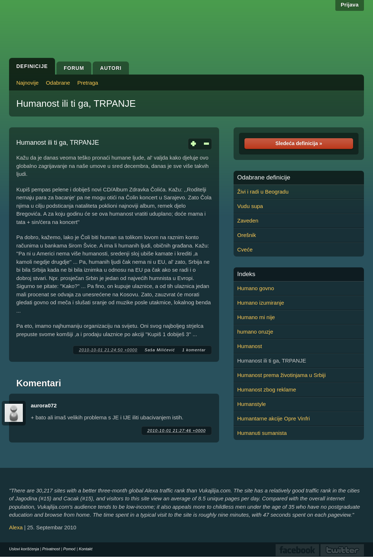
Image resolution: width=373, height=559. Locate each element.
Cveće (245, 249)
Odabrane (58, 83)
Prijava (350, 4)
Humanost (249, 346)
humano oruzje (255, 332)
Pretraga (87, 83)
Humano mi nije (256, 317)
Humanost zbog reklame (266, 389)
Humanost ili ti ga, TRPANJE (76, 103)
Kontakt (85, 549)
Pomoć (69, 549)
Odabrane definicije (263, 177)
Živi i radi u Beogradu (263, 192)
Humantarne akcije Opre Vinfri (273, 418)
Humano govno (255, 288)
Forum (74, 68)
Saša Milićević (159, 350)
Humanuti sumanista (262, 433)
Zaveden (247, 220)
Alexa (16, 527)
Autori (110, 68)
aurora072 (44, 405)
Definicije (32, 66)
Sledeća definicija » (298, 143)
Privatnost (51, 549)
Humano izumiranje (260, 303)
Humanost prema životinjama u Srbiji (281, 375)
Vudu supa (250, 206)
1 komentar (194, 350)
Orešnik (246, 235)
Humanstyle (251, 404)
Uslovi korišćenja (24, 549)
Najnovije (27, 83)
